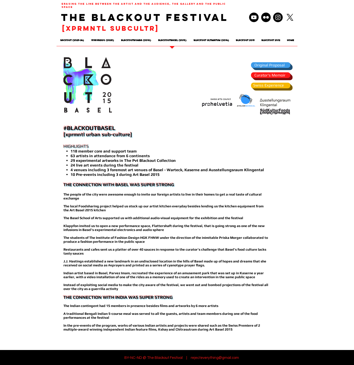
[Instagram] (278, 17)
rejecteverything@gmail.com (215, 358)
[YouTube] (254, 17)
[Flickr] (266, 17)
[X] (290, 17)
